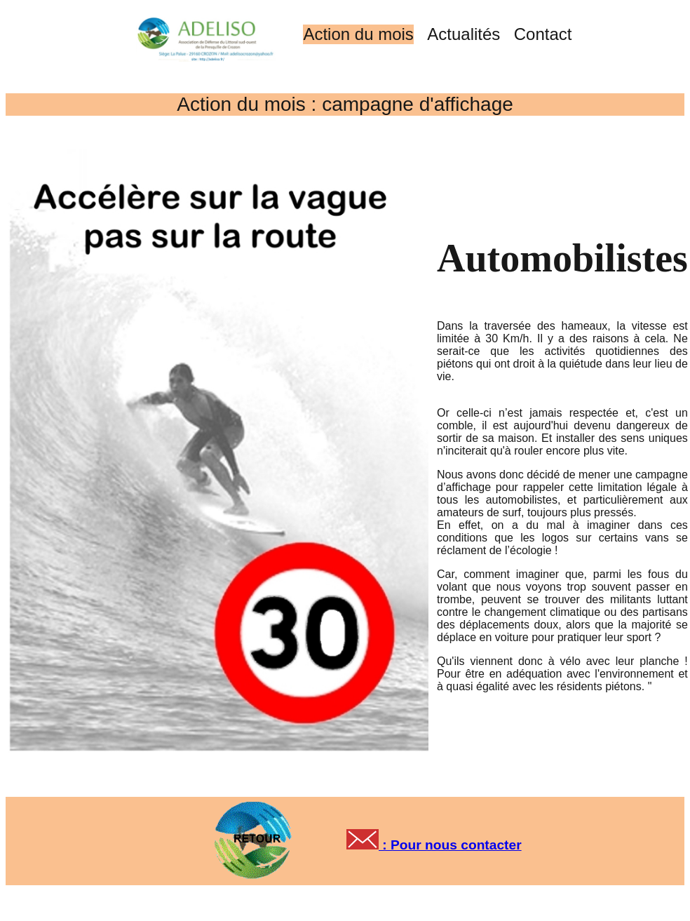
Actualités (463, 34)
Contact (543, 34)
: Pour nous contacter (450, 845)
